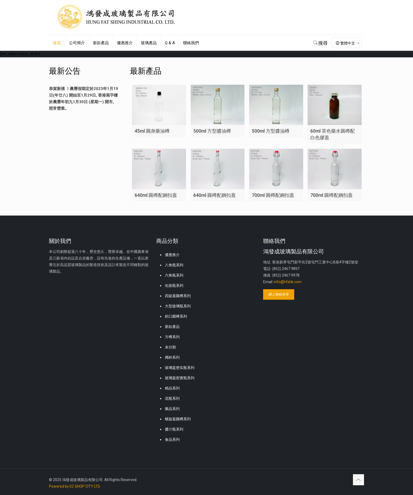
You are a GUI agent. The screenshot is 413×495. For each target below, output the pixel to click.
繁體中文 (348, 43)
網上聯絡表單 (278, 294)
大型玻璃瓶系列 (178, 306)
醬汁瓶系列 (174, 429)
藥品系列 (172, 409)
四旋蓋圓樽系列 (178, 296)
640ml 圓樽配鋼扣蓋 (156, 195)
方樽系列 (172, 337)
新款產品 (172, 326)
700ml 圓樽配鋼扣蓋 (273, 195)
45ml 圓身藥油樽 (152, 131)
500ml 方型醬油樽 (212, 131)
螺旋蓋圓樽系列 (178, 419)
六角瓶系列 (174, 275)
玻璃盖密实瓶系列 (179, 368)
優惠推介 (172, 255)
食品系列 (172, 439)
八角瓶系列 (174, 265)
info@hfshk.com (288, 282)
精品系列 (172, 388)
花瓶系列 (172, 398)
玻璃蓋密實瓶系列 (179, 378)
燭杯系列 (172, 357)
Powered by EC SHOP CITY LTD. (75, 486)
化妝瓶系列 (174, 285)
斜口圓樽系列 (176, 316)
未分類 (170, 347)
